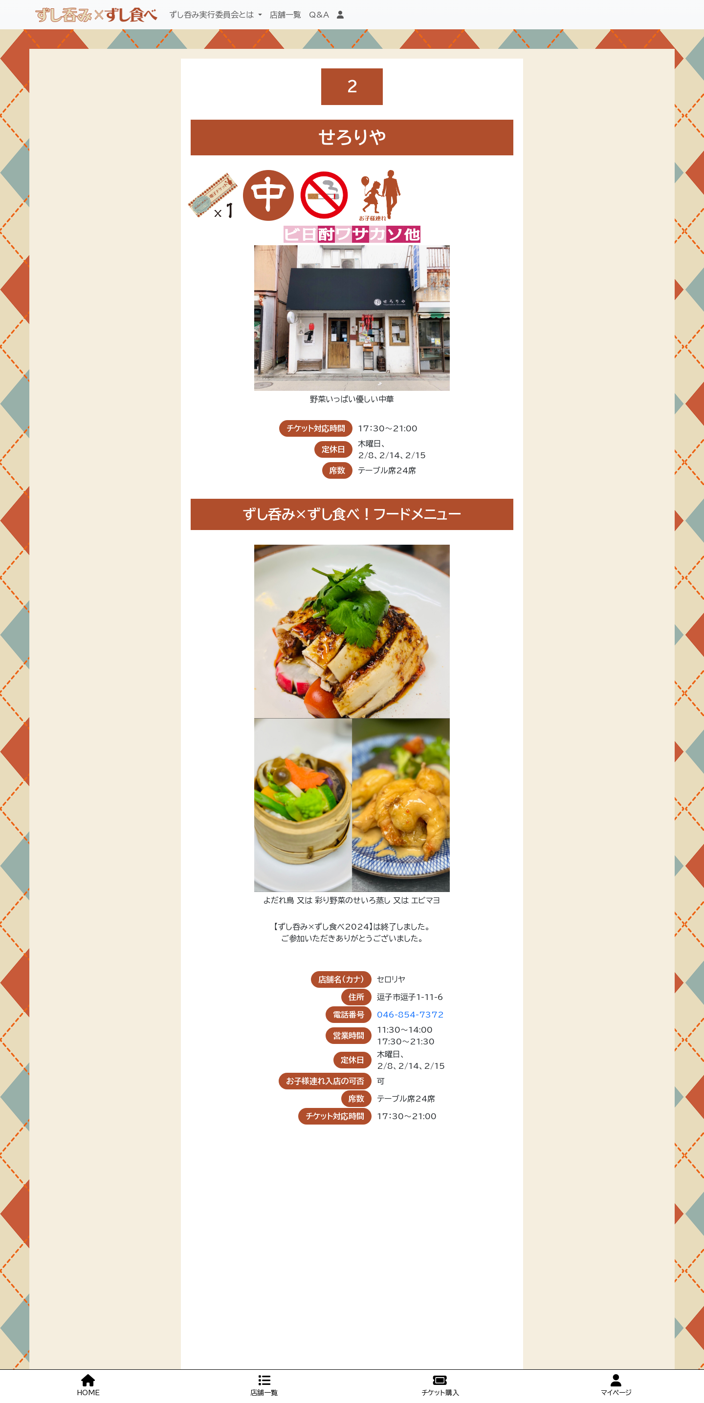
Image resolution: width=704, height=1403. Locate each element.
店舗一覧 (285, 15)
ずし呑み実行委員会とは (212, 15)
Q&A (319, 15)
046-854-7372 (410, 1015)
